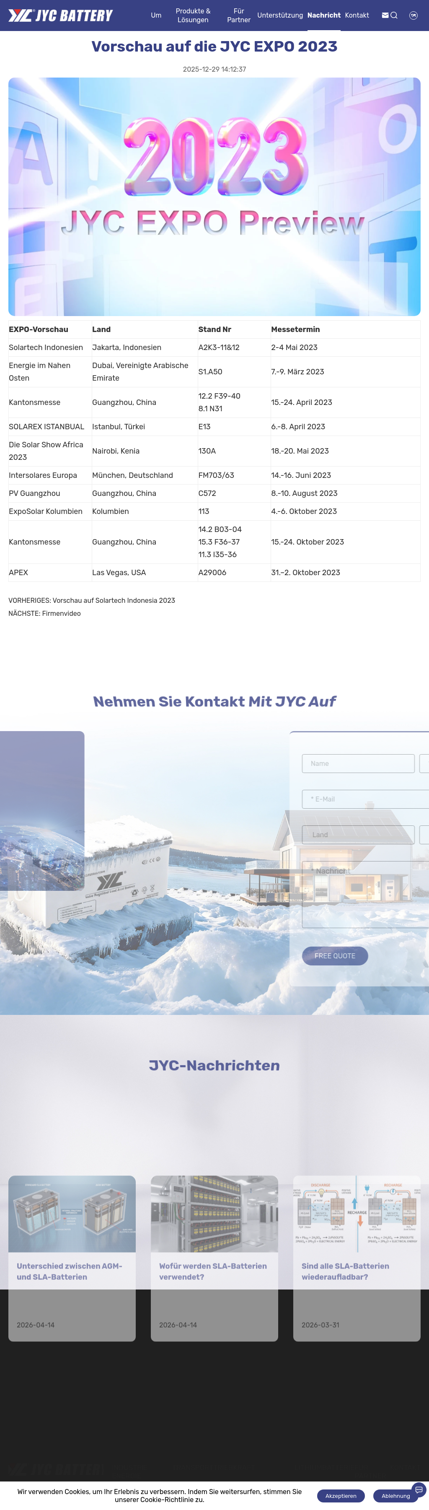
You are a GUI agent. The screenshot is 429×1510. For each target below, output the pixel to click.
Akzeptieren (341, 1496)
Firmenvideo (61, 613)
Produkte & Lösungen (193, 15)
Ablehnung (396, 1496)
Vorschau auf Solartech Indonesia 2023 (114, 601)
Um (156, 15)
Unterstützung (280, 15)
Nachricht (324, 15)
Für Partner (239, 15)
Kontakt (357, 15)
